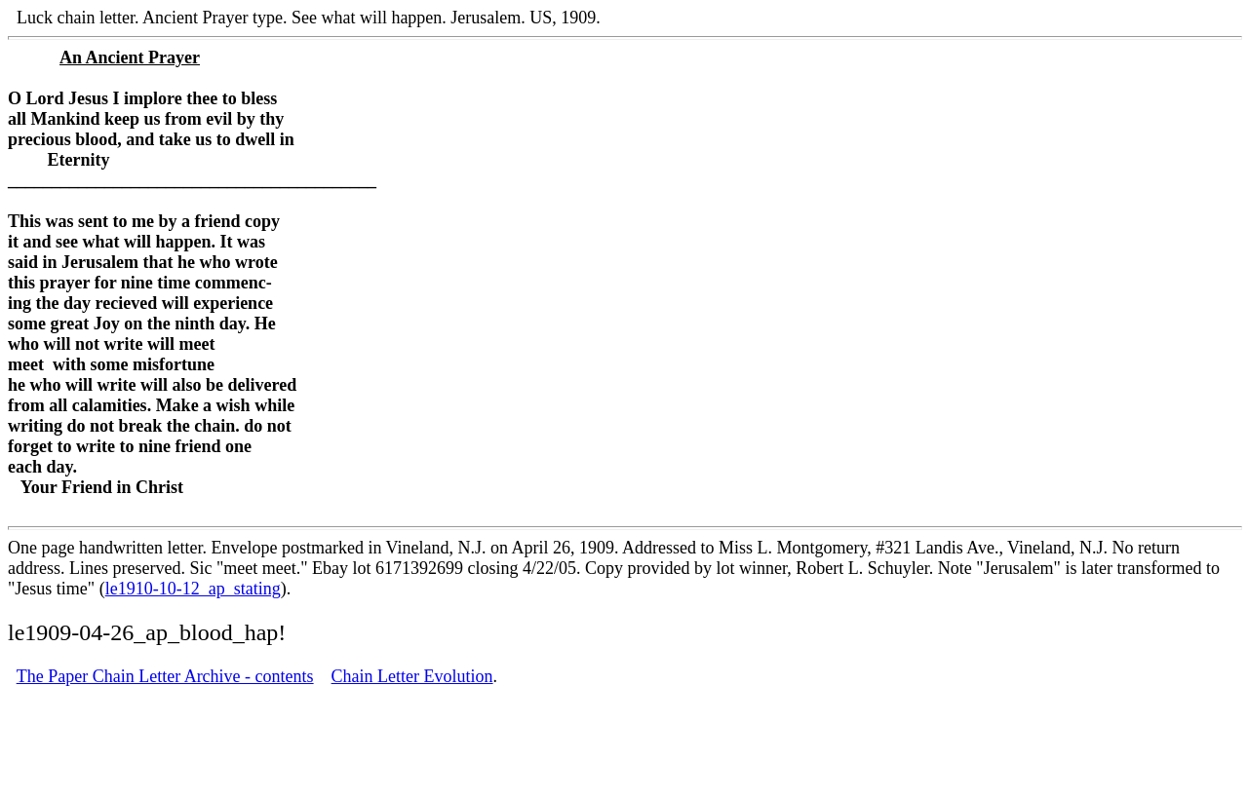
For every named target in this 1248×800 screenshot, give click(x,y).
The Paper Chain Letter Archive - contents (165, 676)
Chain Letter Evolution (412, 676)
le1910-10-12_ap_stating (193, 588)
